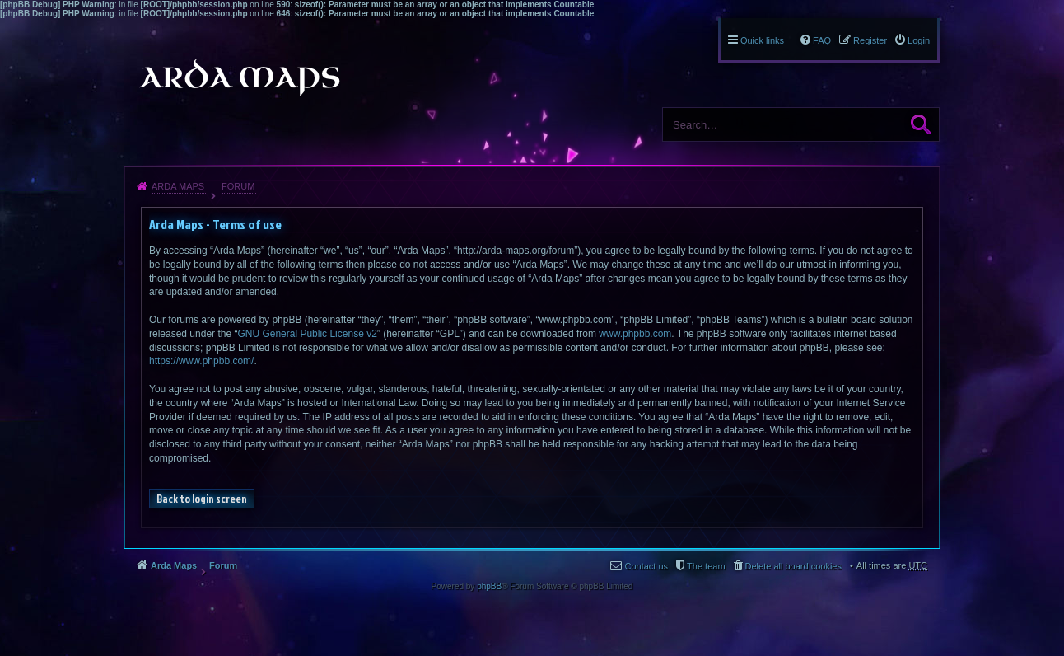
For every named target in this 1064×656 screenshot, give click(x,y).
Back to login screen (201, 498)
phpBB (489, 586)
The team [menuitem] (706, 566)
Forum (238, 186)
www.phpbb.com (635, 334)
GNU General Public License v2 (306, 334)
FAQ (822, 40)
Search (920, 124)
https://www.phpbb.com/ (201, 361)
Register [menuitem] (870, 40)
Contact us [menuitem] (646, 566)
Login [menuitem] (919, 40)
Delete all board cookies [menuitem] (793, 566)
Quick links (762, 40)
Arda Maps (178, 186)
